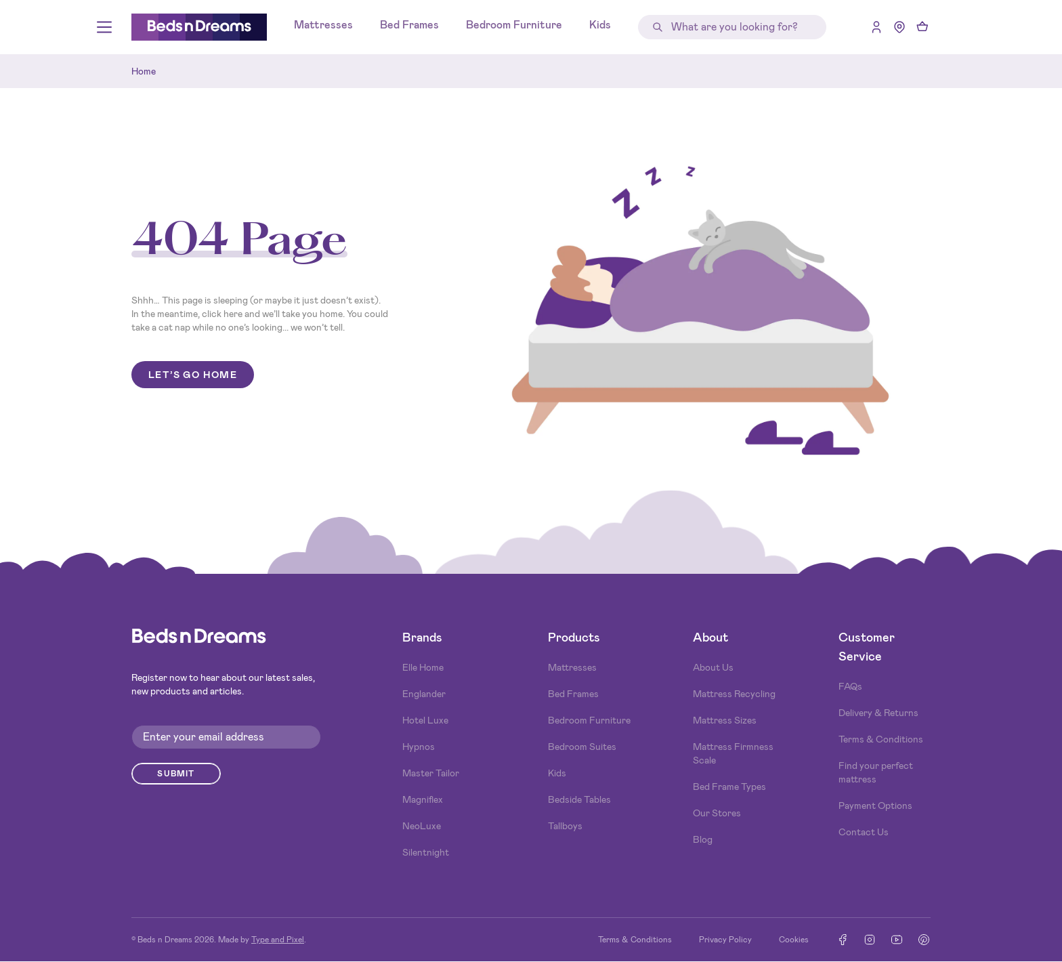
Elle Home (423, 667)
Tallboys (565, 826)
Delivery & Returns (878, 713)
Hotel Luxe (425, 720)
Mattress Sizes (725, 720)
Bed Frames (409, 25)
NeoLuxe (421, 826)
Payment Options (875, 805)
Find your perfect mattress (875, 772)
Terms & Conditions (880, 739)
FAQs (850, 686)
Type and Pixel (277, 939)
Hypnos (418, 746)
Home (143, 71)
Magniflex (422, 799)
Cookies (794, 939)
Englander (424, 694)
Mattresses (323, 25)
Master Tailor (430, 773)
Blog (703, 839)
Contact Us (863, 832)
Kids (600, 25)
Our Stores (717, 813)
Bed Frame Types (729, 786)
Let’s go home (192, 375)
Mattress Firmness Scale (733, 753)
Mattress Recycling (734, 694)
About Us (713, 667)
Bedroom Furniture (514, 25)
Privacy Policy (725, 939)
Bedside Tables (579, 799)
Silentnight (425, 852)
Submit (175, 773)
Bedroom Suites (582, 746)
